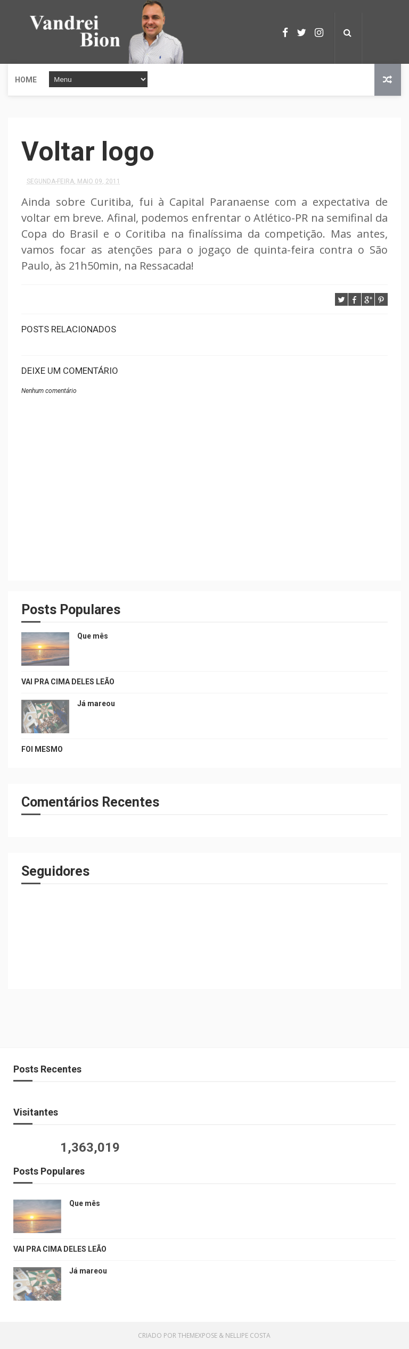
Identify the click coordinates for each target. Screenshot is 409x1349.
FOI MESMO (42, 749)
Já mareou (96, 703)
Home (26, 80)
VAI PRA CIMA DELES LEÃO (67, 681)
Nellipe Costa (248, 1335)
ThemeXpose (197, 1335)
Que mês (92, 636)
